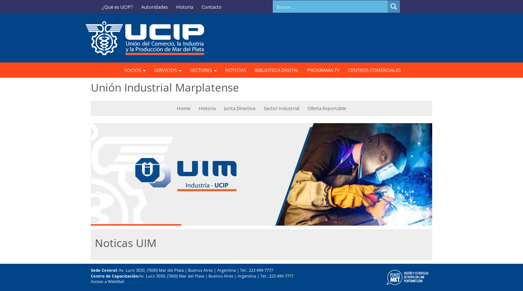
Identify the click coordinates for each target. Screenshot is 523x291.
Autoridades (154, 7)
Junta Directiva (239, 108)
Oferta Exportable (327, 108)
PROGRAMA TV (323, 70)
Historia (184, 7)
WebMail (116, 281)
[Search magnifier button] (394, 6)
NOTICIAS (235, 70)
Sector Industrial (281, 108)
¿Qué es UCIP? (117, 7)
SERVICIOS (168, 70)
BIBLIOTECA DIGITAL (277, 70)
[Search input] (330, 6)
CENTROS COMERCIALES (374, 70)
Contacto (212, 7)
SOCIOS (135, 70)
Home (183, 108)
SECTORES (203, 70)
